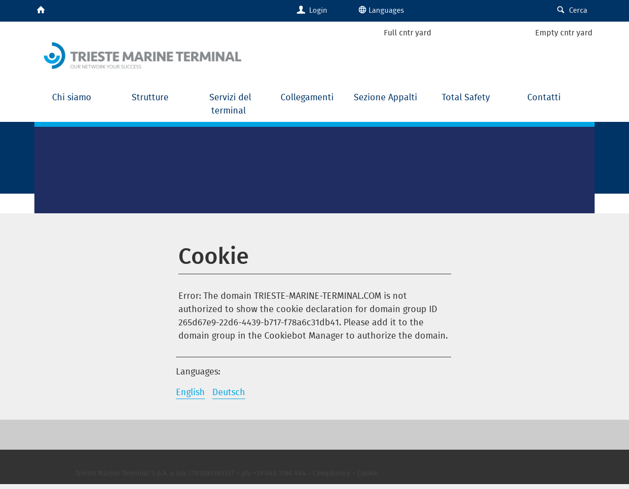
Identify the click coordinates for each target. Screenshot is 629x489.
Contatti (544, 97)
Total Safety (466, 97)
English (190, 392)
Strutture (151, 97)
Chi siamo (73, 97)
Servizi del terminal (230, 103)
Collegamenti (308, 97)
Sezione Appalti (387, 97)
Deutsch (228, 392)
